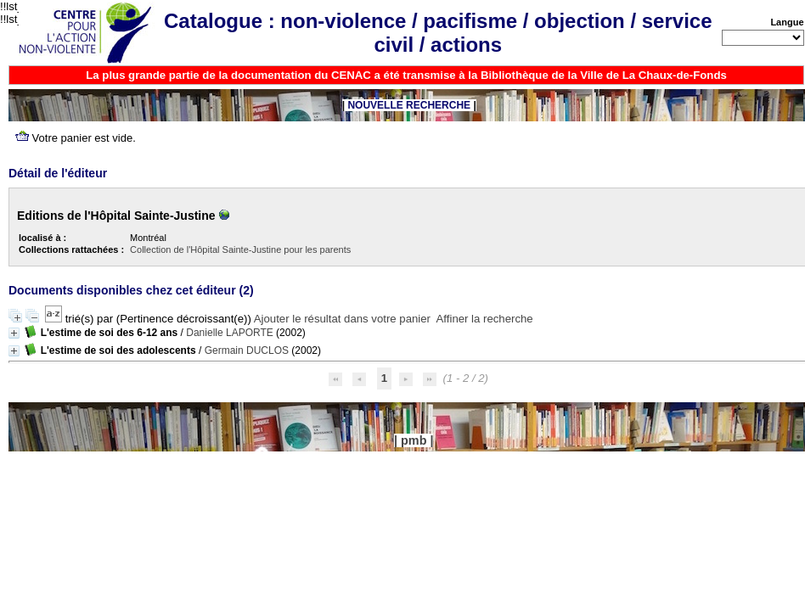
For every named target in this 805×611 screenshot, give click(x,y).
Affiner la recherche (484, 318)
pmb (413, 440)
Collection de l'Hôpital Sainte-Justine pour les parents (240, 249)
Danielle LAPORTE (229, 333)
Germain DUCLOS (247, 350)
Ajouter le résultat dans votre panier (342, 318)
